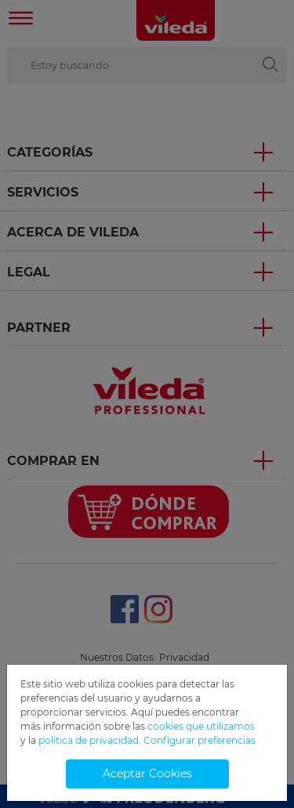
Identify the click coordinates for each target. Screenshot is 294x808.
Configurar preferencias (199, 740)
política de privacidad (88, 740)
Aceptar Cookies (147, 774)
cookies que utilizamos (201, 726)
